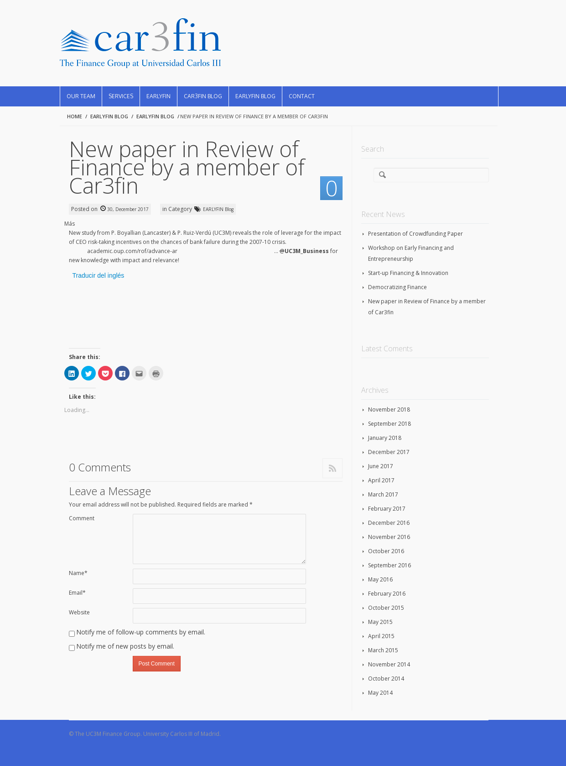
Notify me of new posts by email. (125, 646)
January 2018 (384, 438)
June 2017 (380, 466)
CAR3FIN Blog (203, 96)
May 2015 (380, 622)
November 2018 (389, 409)
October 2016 (386, 551)
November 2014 (389, 664)
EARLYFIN (158, 96)
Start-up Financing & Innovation (408, 273)
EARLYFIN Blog (255, 96)
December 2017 (389, 452)
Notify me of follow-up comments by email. (140, 632)
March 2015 (383, 650)
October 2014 (386, 678)
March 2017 (383, 494)
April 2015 (381, 636)
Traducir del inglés (99, 275)
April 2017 (381, 480)
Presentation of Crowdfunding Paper (415, 234)
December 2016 (389, 523)
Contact (302, 96)
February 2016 (386, 593)
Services (121, 96)
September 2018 (389, 424)
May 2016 (380, 579)
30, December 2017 (128, 209)
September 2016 (389, 565)
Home (74, 116)
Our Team (81, 96)
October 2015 (386, 608)
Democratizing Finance (397, 287)
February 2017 (386, 508)
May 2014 (380, 693)
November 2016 (389, 537)
